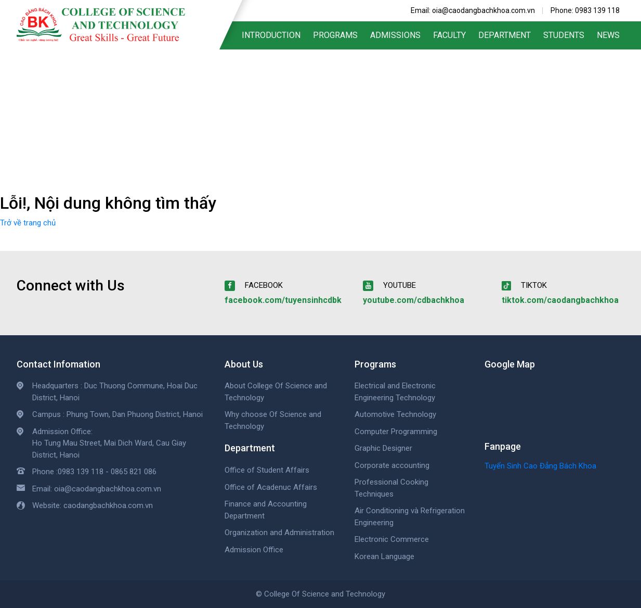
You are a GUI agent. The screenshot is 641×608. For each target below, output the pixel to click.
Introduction (271, 35)
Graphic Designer (383, 448)
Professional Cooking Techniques (391, 488)
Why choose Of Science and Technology (273, 420)
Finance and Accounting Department (266, 510)
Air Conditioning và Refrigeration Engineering (410, 516)
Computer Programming (396, 431)
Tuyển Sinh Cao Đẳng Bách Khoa (540, 466)
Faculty (449, 35)
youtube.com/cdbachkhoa (413, 300)
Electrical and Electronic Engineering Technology (395, 391)
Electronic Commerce (392, 539)
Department (504, 35)
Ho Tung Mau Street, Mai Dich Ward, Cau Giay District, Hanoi (109, 449)
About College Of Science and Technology (276, 391)
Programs (335, 35)
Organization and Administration (279, 532)
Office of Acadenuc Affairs (271, 487)
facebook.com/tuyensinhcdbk (283, 300)
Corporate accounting (392, 465)
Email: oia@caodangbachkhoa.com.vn (473, 10)
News (608, 35)
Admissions (395, 35)
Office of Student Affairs (267, 470)
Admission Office (254, 549)
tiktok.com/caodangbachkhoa (560, 300)
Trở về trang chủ (28, 222)
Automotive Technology (395, 414)
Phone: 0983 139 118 (585, 10)
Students (563, 35)
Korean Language (384, 556)
